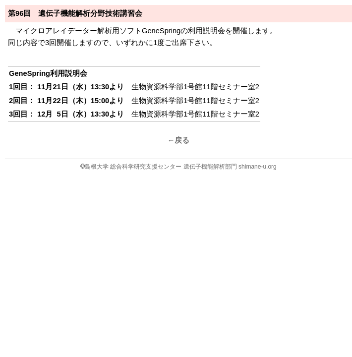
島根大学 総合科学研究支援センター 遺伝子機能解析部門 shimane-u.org (181, 166)
